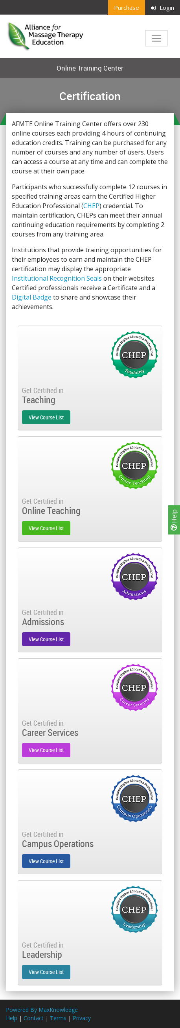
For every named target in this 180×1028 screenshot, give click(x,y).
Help (174, 520)
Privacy (82, 1018)
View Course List (46, 417)
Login (162, 7)
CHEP (91, 205)
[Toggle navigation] (156, 38)
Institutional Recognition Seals (57, 278)
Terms (58, 1018)
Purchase (126, 7)
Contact (34, 1018)
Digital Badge (31, 297)
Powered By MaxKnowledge (42, 1009)
